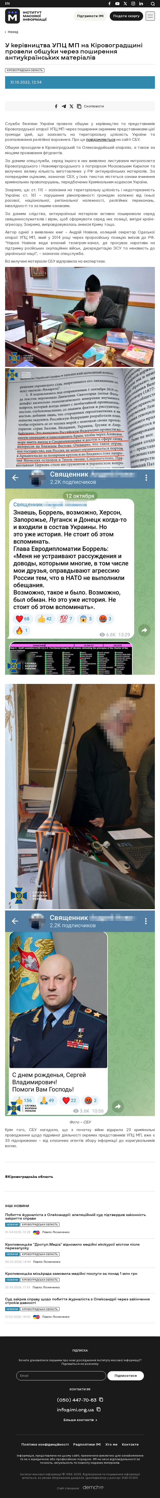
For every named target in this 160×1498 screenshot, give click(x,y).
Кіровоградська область (40, 1224)
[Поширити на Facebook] (56, 106)
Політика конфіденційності (45, 1444)
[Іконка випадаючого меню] (150, 16)
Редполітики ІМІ (87, 1444)
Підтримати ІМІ (90, 16)
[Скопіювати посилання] (91, 106)
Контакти (130, 1444)
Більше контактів (79, 1420)
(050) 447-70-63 (76, 1400)
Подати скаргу (126, 16)
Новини (12, 1224)
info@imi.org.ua (75, 1409)
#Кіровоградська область (29, 1176)
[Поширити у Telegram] (63, 106)
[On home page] (26, 16)
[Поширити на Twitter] (71, 106)
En (7, 3)
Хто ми (111, 1444)
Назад (13, 32)
